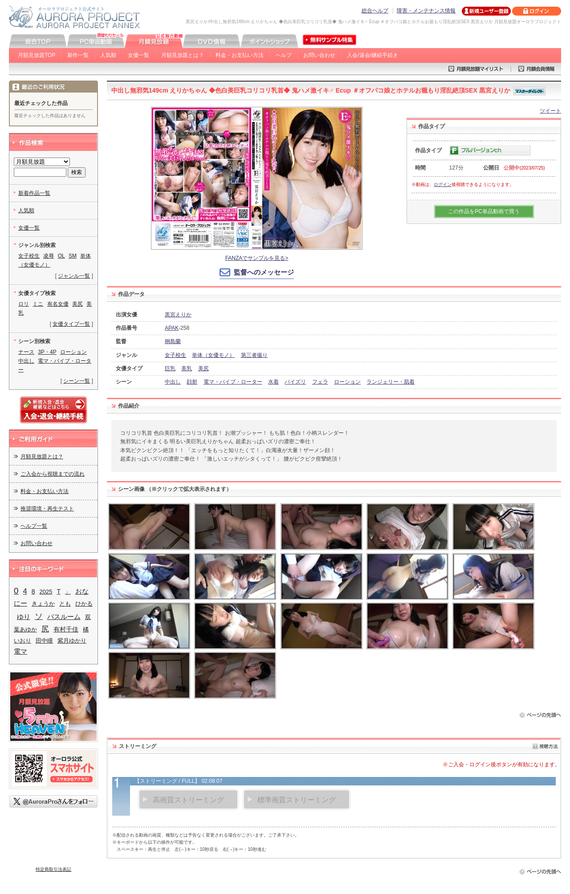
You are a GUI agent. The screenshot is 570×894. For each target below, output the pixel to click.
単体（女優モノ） (213, 355)
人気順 (108, 55)
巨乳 (170, 368)
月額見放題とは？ (182, 55)
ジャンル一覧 (74, 276)
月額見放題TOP (36, 55)
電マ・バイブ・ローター (233, 382)
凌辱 (48, 256)
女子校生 (175, 355)
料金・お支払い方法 (240, 55)
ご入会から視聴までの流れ (52, 474)
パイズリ (295, 382)
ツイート (550, 111)
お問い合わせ (319, 55)
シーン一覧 (76, 381)
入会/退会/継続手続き (372, 55)
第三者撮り (254, 355)
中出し (173, 382)
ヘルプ (284, 55)
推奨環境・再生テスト (47, 509)
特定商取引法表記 (53, 869)
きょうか (43, 603)
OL (61, 256)
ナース (26, 352)
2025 (46, 591)
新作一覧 (78, 55)
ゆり (23, 616)
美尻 (203, 368)
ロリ (23, 304)
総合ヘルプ (375, 11)
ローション (347, 382)
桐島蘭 (173, 341)
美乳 (186, 368)
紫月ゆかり (71, 640)
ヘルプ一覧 (33, 526)
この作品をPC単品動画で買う (484, 211)
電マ (20, 651)
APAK (172, 328)
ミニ (38, 304)
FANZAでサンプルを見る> (257, 258)
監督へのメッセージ (264, 272)
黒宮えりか (178, 314)
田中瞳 (44, 640)
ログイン (443, 184)
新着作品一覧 (34, 193)
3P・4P (47, 352)
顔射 (192, 382)
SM (73, 256)
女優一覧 (138, 55)
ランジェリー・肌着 (390, 382)
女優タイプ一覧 (71, 324)
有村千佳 (65, 629)
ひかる (84, 603)
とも (65, 603)
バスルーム (64, 616)
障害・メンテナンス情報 (426, 11)
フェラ (320, 382)
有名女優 (58, 304)
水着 (273, 382)
